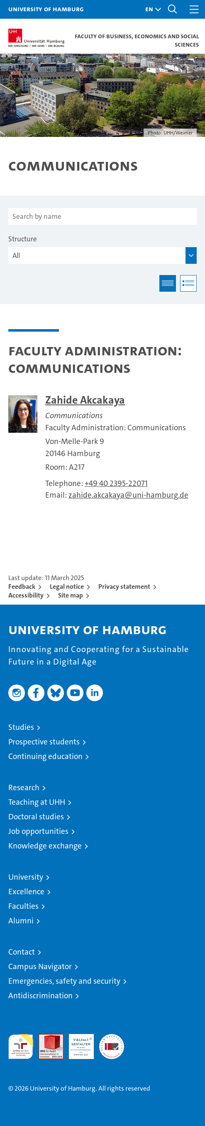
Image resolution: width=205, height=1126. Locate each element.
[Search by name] (102, 216)
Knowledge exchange (45, 846)
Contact (21, 952)
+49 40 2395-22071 (116, 483)
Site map (70, 595)
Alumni (21, 920)
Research (23, 787)
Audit (46, 1038)
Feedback (21, 586)
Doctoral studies (36, 816)
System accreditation (111, 1043)
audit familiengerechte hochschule (20, 1046)
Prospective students (44, 742)
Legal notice (67, 586)
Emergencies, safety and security (64, 981)
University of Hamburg (46, 8)
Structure (22, 238)
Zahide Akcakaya (85, 400)
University (25, 877)
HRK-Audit (77, 1043)
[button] (151, 9)
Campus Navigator (40, 966)
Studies (21, 727)
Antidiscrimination (40, 995)
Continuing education (45, 756)
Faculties (23, 906)
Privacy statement (124, 586)
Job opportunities (38, 831)
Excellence (26, 891)
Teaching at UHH (36, 802)
